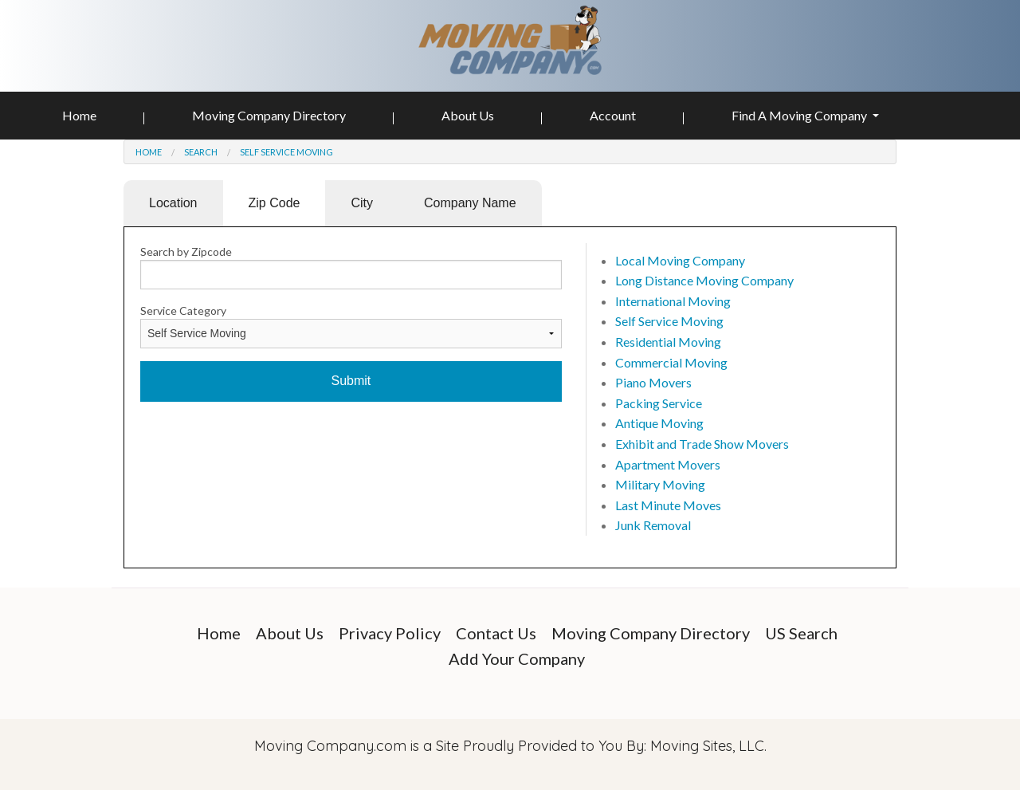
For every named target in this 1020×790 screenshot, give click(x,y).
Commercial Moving (671, 362)
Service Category (183, 310)
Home (79, 115)
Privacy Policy (390, 633)
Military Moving (660, 484)
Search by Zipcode (186, 251)
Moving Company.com (330, 746)
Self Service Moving (286, 152)
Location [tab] (173, 203)
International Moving (673, 301)
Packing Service (658, 403)
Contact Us (496, 633)
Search (201, 152)
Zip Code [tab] (274, 203)
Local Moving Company (680, 260)
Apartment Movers (667, 464)
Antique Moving (659, 422)
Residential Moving (668, 341)
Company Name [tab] (470, 203)
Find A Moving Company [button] (800, 115)
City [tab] (362, 203)
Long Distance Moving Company (704, 280)
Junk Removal (653, 525)
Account (613, 115)
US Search (801, 633)
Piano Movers (653, 382)
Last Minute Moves (668, 505)
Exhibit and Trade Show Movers (702, 443)
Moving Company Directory (269, 115)
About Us (467, 115)
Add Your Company (517, 658)
